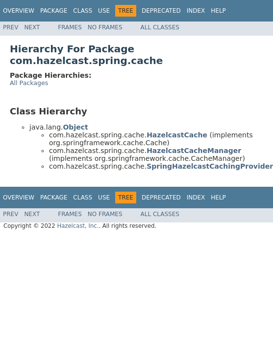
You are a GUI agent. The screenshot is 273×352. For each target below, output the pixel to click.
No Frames (105, 27)
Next (32, 27)
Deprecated (161, 10)
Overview (18, 10)
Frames (70, 27)
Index (196, 10)
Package (53, 10)
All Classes (160, 27)
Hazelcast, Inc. (78, 225)
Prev (10, 27)
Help (218, 10)
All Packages (29, 83)
